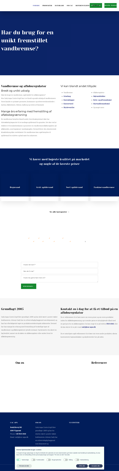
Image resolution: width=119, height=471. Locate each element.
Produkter (47, 5)
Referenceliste (83, 5)
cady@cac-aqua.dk (21, 437)
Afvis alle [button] (82, 466)
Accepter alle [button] (96, 466)
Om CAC (70, 5)
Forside (36, 5)
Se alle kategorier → (59, 212)
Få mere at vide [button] (24, 466)
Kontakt (96, 5)
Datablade (59, 5)
